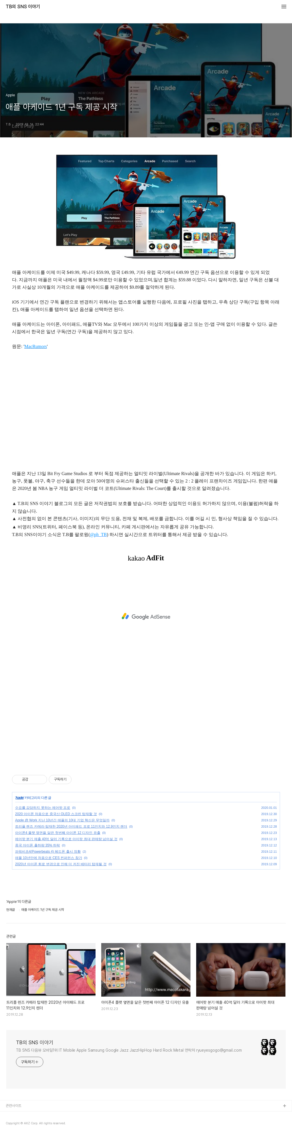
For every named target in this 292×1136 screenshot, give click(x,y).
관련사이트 (13, 1106)
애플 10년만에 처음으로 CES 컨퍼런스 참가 (48, 858)
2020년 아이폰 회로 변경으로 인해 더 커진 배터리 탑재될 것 (61, 864)
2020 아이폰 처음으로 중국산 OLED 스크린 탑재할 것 (56, 814)
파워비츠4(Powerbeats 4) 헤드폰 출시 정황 (48, 852)
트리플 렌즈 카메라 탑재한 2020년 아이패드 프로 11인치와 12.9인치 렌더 (71, 826)
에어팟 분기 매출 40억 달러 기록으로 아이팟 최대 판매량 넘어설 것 (66, 839)
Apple (19, 798)
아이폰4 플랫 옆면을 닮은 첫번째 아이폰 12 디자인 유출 (57, 833)
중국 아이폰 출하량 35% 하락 (37, 845)
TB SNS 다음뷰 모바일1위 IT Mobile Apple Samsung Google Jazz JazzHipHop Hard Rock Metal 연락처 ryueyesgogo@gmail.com (129, 1050)
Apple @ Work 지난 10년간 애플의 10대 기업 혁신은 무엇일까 (62, 820)
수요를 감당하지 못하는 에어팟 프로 (42, 808)
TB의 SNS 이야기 (23, 6)
